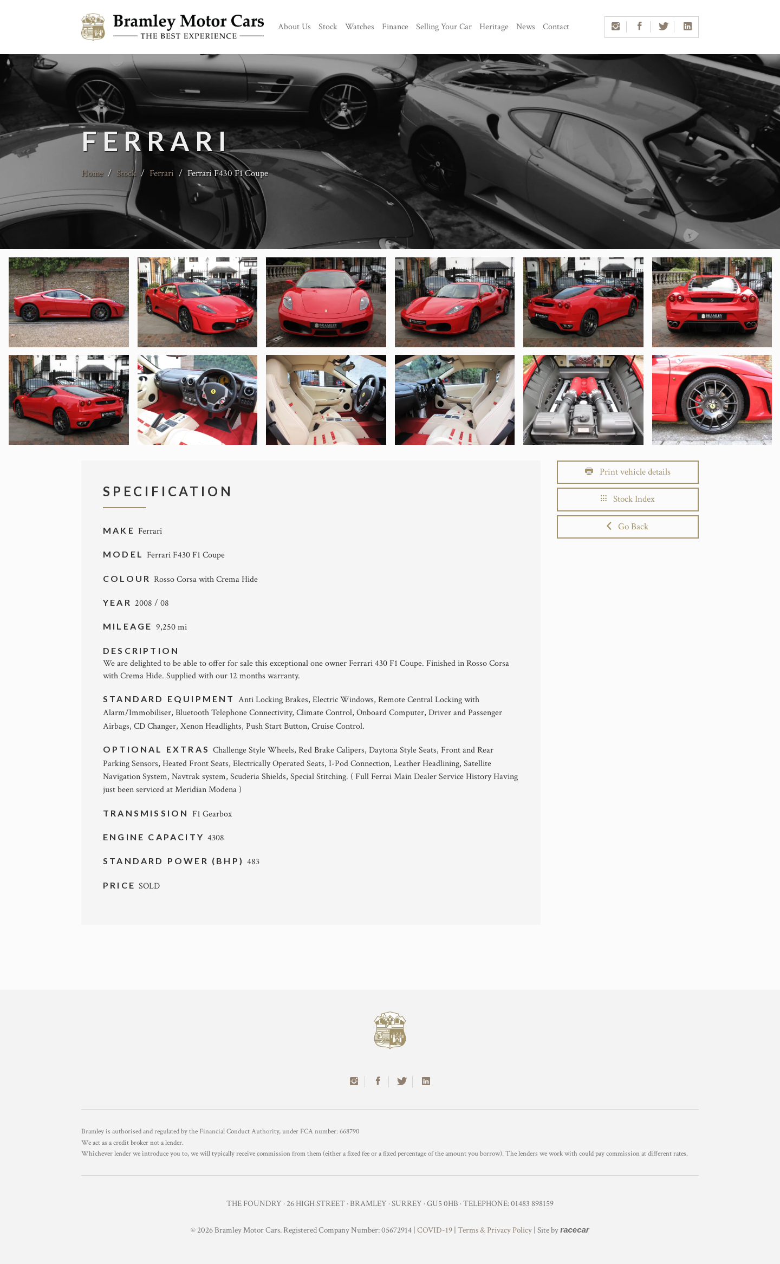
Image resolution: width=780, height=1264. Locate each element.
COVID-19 (434, 1230)
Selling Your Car (444, 27)
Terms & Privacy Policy (495, 1230)
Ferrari (162, 173)
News (525, 27)
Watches (359, 27)
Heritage (494, 27)
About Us (294, 27)
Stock (327, 27)
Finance (395, 27)
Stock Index (628, 499)
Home (92, 173)
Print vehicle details (628, 472)
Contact (556, 27)
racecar (574, 1229)
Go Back (627, 527)
